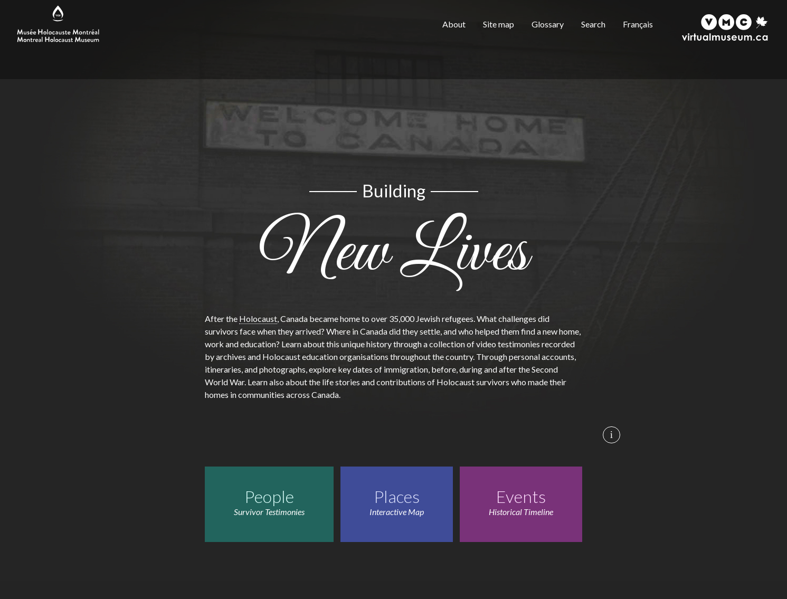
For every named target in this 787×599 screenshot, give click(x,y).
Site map (498, 24)
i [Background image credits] (611, 434)
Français (638, 24)
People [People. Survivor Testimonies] (269, 496)
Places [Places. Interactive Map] (397, 496)
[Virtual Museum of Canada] (725, 27)
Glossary (548, 24)
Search (593, 24)
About (454, 24)
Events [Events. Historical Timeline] (521, 496)
